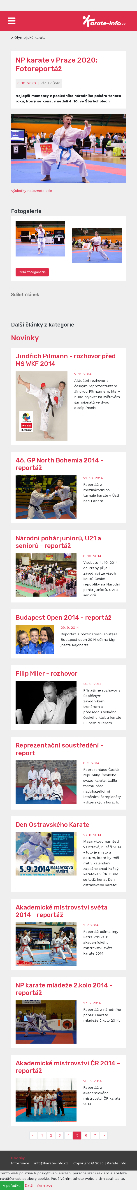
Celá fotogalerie (32, 272)
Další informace (38, 1185)
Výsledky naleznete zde (31, 191)
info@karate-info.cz (51, 1163)
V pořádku (12, 1185)
